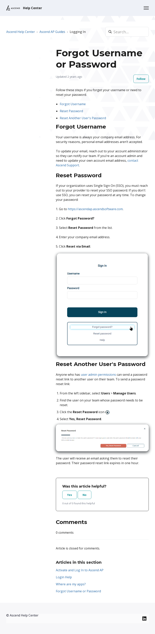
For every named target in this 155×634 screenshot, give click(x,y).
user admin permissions (98, 374)
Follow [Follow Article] (141, 79)
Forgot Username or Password (78, 591)
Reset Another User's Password (83, 118)
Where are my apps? (71, 584)
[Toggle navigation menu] (146, 8)
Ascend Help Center (20, 32)
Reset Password (71, 111)
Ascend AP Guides (52, 32)
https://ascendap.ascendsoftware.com (95, 209)
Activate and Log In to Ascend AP (79, 570)
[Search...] (127, 32)
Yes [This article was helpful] (69, 495)
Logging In (78, 32)
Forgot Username (73, 104)
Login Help (64, 577)
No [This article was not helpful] (84, 495)
